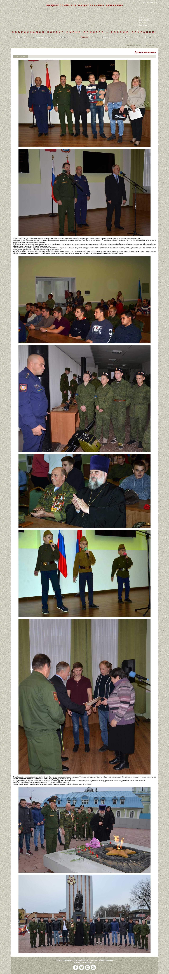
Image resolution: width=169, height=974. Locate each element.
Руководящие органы (42, 37)
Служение (63, 37)
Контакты (143, 25)
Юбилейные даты (133, 45)
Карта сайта (144, 20)
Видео (148, 37)
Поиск (141, 17)
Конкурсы (150, 45)
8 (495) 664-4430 (105, 960)
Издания (105, 37)
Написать (143, 22)
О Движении (21, 37)
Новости (84, 37)
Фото (127, 37)
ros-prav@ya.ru (88, 962)
